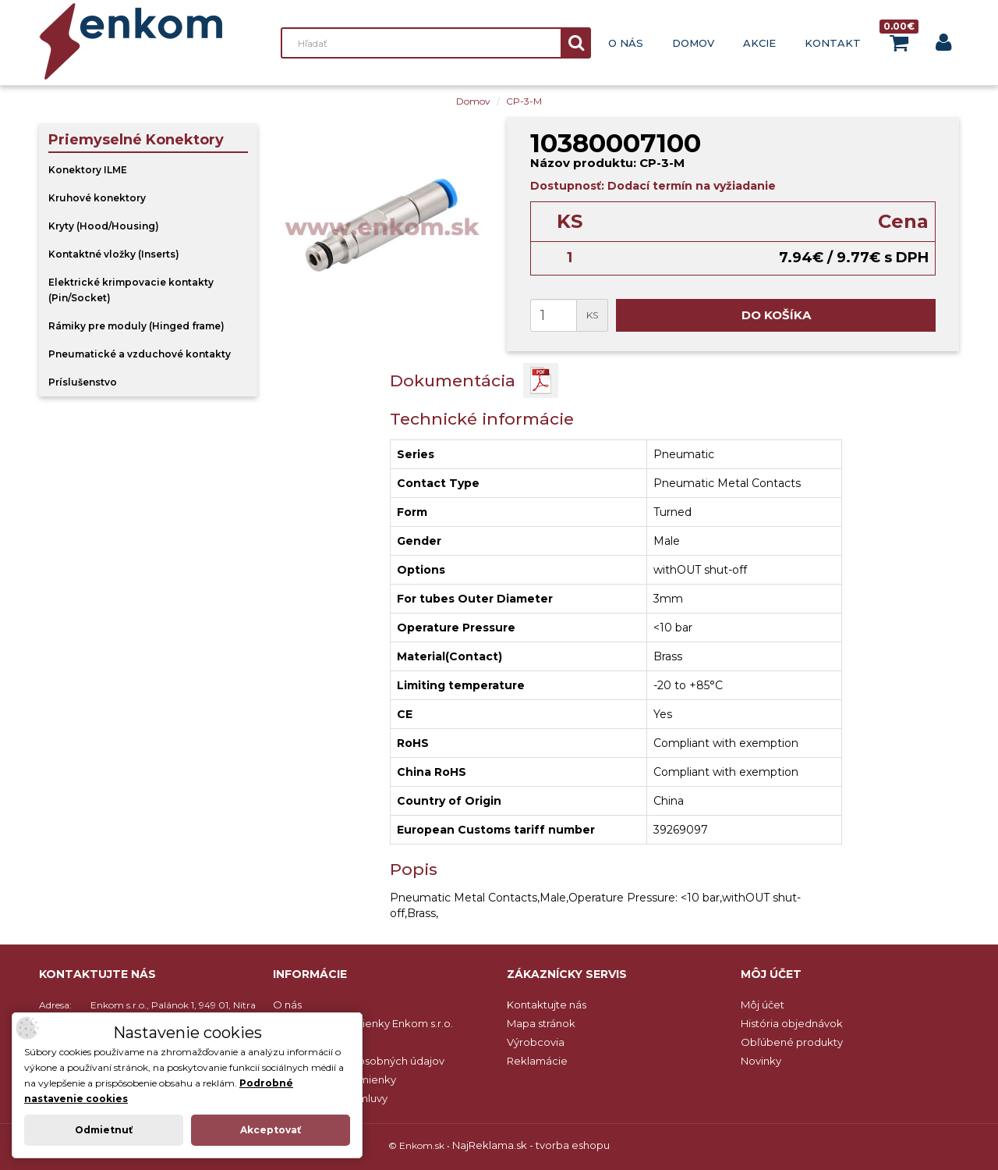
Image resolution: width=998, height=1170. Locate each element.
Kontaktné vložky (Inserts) (113, 254)
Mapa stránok (541, 1023)
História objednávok (792, 1023)
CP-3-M (524, 101)
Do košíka (776, 315)
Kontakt (833, 43)
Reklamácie (537, 1060)
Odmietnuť (104, 1130)
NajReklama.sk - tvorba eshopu (531, 1145)
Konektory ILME (87, 170)
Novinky (761, 1060)
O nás (625, 43)
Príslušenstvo (82, 382)
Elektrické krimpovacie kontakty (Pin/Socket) (131, 290)
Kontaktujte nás (546, 1004)
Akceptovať (270, 1130)
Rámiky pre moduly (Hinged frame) (136, 326)
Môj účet (762, 1004)
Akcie (759, 43)
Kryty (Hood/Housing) (103, 226)
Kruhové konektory (97, 198)
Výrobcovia (535, 1042)
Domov (693, 43)
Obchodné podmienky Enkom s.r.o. (363, 1023)
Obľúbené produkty (792, 1042)
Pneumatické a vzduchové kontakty (139, 354)
